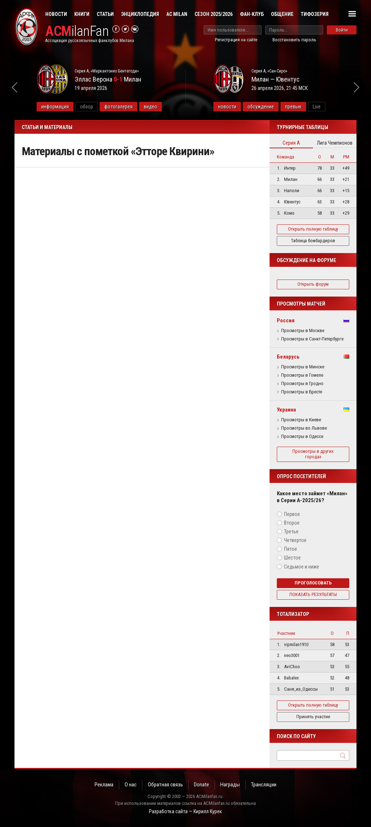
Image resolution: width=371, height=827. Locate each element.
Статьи (105, 14)
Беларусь (288, 356)
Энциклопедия (140, 14)
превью (293, 106)
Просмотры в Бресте (301, 391)
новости (227, 106)
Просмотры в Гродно (302, 383)
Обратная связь (165, 784)
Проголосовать (313, 583)
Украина (286, 409)
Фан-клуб (252, 14)
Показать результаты (313, 594)
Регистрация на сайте (236, 39)
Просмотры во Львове (304, 428)
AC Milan (176, 14)
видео (150, 106)
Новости (56, 14)
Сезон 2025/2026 (214, 14)
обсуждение (260, 106)
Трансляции (264, 784)
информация (55, 106)
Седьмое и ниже (301, 567)
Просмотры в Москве (302, 330)
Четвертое (295, 540)
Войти (342, 30)
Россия (286, 320)
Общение (282, 14)
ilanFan (77, 31)
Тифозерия (315, 14)
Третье (291, 531)
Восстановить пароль (294, 39)
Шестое (292, 558)
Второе (292, 523)
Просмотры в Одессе (302, 436)
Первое (292, 514)
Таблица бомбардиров (313, 240)
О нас (131, 784)
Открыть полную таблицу (313, 229)
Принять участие (313, 716)
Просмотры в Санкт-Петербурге (312, 339)
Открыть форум (313, 284)
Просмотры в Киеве (301, 419)
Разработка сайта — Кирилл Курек (185, 811)
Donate (201, 784)
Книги (81, 14)
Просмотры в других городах (313, 453)
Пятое (290, 549)
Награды (230, 784)
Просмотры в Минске (302, 366)
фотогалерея (118, 106)
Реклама (104, 784)
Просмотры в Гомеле (302, 375)
